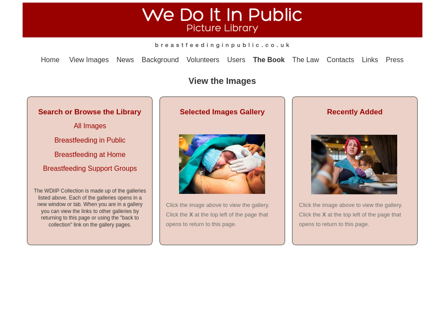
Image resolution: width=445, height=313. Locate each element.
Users (236, 59)
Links (371, 59)
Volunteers (202, 59)
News (125, 59)
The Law (305, 59)
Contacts (340, 59)
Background (160, 59)
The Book (269, 59)
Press (395, 59)
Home (50, 59)
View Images (89, 59)
